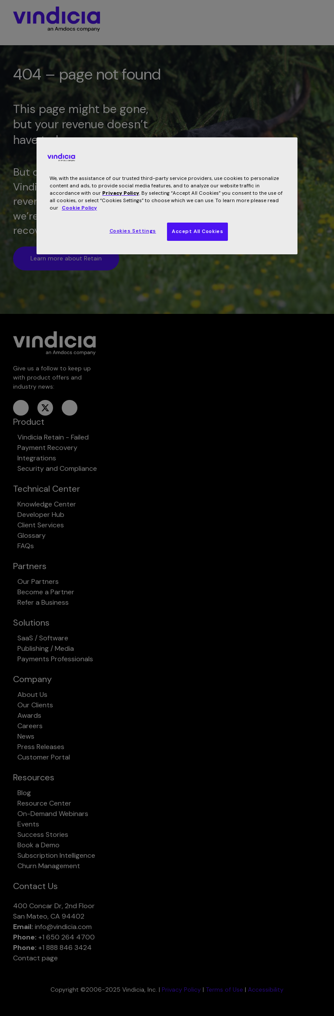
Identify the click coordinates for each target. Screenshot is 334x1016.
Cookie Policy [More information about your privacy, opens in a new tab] (79, 208)
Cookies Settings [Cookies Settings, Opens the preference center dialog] (133, 231)
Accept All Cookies (197, 231)
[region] (167, 195)
